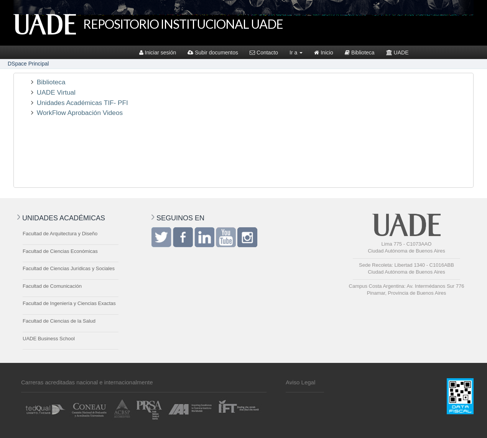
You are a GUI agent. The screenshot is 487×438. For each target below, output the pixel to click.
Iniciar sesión (157, 52)
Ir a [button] (296, 52)
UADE (397, 52)
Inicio (323, 52)
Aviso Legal (300, 382)
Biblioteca (360, 52)
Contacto (264, 52)
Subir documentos (213, 52)
